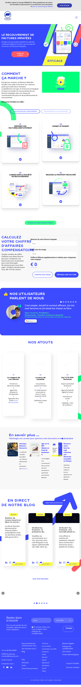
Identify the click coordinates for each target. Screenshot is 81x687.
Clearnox (25, 469)
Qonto (44, 668)
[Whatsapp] (10, 562)
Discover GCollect (72, 667)
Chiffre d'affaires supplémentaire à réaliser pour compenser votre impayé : (53, 258)
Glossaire (25, 662)
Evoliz (44, 654)
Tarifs (24, 665)
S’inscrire (45, 643)
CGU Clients (66, 651)
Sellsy (44, 671)
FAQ (23, 660)
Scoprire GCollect (72, 663)
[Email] (14, 562)
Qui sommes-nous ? (29, 649)
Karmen (44, 657)
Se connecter (46, 646)
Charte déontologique (70, 654)
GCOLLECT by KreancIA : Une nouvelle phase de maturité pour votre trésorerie (67, 532)
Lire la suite (19, 564)
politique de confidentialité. (37, 632)
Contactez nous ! (7, 664)
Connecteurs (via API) (49, 649)
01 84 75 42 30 (64, 5)
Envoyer (69, 628)
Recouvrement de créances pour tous (29, 644)
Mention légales (68, 643)
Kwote (44, 660)
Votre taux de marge (38, 249)
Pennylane (45, 665)
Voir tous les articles (54, 503)
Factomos (45, 652)
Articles (13, 514)
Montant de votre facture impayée (44, 239)
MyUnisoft (45, 663)
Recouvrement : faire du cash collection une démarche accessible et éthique (67, 452)
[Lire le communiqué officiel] (42, 6)
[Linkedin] (6, 562)
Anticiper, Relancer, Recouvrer (23, 446)
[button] (2, 593)
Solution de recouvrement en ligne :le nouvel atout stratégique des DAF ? (13, 522)
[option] (18, 456)
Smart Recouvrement (13, 401)
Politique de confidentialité (67, 647)
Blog (23, 651)
